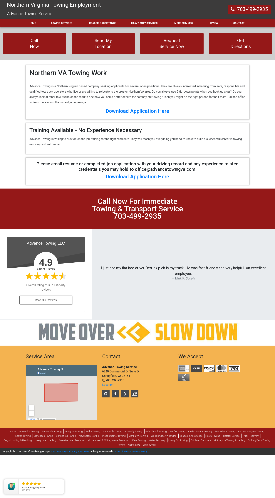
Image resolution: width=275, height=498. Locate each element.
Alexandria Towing (29, 474)
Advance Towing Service (29, 13)
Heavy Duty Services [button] (144, 23)
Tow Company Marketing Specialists (70, 494)
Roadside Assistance (191, 479)
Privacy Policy (140, 494)
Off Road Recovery (201, 483)
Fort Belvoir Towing (225, 474)
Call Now (34, 43)
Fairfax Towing (177, 474)
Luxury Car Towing (178, 483)
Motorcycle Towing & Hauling (229, 483)
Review (121, 488)
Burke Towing (93, 474)
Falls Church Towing (156, 474)
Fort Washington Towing (251, 474)
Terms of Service (122, 494)
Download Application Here (137, 154)
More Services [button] (183, 23)
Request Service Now (172, 43)
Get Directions (241, 43)
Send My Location (103, 43)
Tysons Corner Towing (114, 479)
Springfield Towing (66, 479)
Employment (149, 488)
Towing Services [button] (61, 23)
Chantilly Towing (133, 474)
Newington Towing (89, 479)
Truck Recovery (250, 479)
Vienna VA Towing (138, 479)
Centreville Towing (112, 474)
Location (107, 428)
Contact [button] (238, 23)
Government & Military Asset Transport (108, 483)
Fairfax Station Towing (200, 474)
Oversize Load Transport (72, 483)
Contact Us (134, 488)
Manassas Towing (43, 479)
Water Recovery (157, 483)
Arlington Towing (74, 474)
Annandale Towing (52, 474)
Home (13, 474)
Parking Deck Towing (259, 483)
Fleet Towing (139, 483)
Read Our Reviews (46, 343)
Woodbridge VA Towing (164, 479)
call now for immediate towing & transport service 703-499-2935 (137, 252)
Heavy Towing (212, 479)
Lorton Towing (23, 479)
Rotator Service (231, 479)
